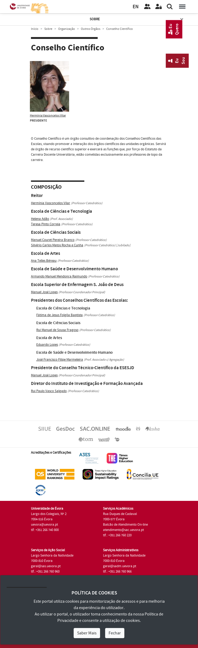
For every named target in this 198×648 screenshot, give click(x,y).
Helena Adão (40, 218)
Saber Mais (87, 633)
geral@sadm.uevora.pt (119, 566)
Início (34, 29)
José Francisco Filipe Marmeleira (59, 359)
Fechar (115, 633)
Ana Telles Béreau (44, 260)
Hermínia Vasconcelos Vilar (48, 116)
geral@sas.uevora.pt (46, 566)
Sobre (137, 19)
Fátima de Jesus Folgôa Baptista (59, 315)
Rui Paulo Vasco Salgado (49, 391)
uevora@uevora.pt (44, 524)
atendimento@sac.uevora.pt (123, 530)
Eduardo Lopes (47, 344)
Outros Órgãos (90, 29)
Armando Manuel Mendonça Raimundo (59, 276)
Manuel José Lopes (44, 292)
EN (135, 6)
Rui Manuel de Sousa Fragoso (57, 330)
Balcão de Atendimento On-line (125, 524)
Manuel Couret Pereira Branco (52, 240)
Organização (66, 29)
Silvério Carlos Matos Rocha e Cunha (57, 245)
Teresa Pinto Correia (45, 224)
